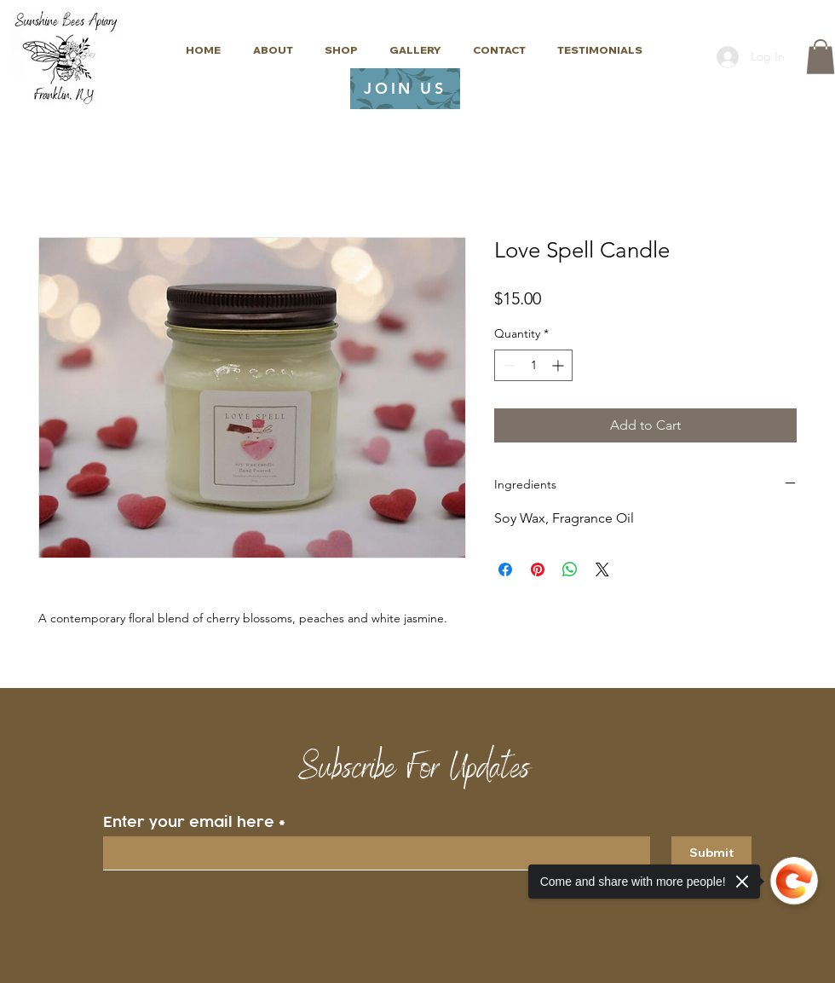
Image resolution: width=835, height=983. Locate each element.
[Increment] (559, 365)
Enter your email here (188, 822)
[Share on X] (602, 569)
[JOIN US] (405, 88)
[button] (820, 56)
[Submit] (711, 853)
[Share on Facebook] (505, 569)
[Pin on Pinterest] (537, 569)
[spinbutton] (533, 365)
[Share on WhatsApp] (570, 569)
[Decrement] (507, 365)
